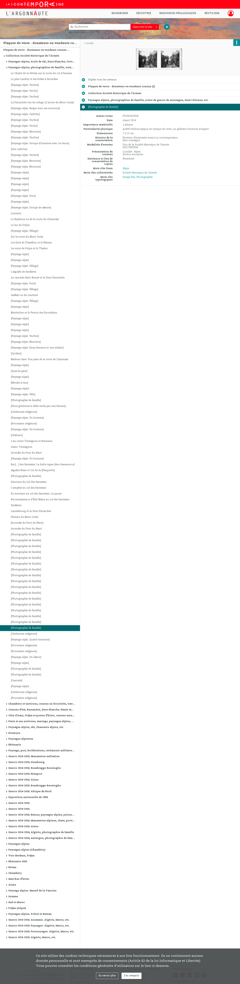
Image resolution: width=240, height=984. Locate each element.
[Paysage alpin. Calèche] (25, 114)
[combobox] (144, 27)
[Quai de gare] (19, 371)
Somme (13, 896)
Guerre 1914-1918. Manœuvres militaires (34, 756)
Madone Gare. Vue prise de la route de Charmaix (39, 359)
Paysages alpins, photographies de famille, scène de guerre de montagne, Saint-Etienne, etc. (41, 67)
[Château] (17, 435)
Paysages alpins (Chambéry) (26, 850)
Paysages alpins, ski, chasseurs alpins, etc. (36, 727)
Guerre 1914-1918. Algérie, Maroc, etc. (32, 937)
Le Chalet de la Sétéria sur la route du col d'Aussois (41, 73)
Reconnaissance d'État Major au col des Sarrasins (40, 499)
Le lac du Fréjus (20, 225)
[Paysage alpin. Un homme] (27, 418)
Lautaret (16, 213)
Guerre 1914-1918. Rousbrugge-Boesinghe (34, 768)
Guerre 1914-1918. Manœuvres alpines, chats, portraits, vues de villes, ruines (41, 821)
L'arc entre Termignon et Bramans (31, 441)
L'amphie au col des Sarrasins (28, 488)
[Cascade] (16, 680)
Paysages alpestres (20, 739)
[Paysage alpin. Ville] (23, 394)
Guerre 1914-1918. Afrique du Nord (29, 791)
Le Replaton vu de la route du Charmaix (35, 219)
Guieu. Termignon (21, 447)
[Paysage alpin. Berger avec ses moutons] (35, 108)
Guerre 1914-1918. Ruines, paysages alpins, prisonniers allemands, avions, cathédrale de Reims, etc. (41, 815)
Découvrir (143, 13)
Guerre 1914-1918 (18, 803)
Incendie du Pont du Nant (26, 453)
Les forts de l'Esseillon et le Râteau (31, 243)
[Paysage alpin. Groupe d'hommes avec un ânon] (40, 143)
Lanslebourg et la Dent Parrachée (31, 511)
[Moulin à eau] (19, 383)
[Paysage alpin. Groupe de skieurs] (31, 208)
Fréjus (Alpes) (17, 908)
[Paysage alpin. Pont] (23, 196)
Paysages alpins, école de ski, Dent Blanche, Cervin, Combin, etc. (41, 62)
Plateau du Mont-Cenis (24, 517)
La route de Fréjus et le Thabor (29, 248)
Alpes (126, 168)
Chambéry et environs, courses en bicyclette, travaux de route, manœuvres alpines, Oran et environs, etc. (41, 704)
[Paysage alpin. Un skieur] (26, 657)
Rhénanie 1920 (17, 861)
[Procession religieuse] (24, 424)
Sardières (16, 505)
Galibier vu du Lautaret (24, 295)
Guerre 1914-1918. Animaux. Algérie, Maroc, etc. (39, 920)
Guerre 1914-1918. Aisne (23, 780)
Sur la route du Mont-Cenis (27, 237)
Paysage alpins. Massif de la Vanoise (32, 891)
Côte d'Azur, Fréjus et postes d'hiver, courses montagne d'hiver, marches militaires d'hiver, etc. (41, 715)
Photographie (144, 177)
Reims (12, 867)
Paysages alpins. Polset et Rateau (30, 914)
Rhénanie (14, 745)
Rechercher (120, 13)
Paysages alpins (19, 844)
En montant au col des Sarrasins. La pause (36, 494)
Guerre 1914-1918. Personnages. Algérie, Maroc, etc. (41, 931)
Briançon (14, 733)
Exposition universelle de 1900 (28, 797)
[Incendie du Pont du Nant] (27, 523)
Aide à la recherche (83, 33)
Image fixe (129, 177)
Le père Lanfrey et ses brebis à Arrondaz (34, 79)
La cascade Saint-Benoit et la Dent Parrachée (38, 278)
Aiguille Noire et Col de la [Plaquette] (33, 470)
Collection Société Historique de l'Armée (32, 56)
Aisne (12, 885)
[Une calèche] (19, 149)
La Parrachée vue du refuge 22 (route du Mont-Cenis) (42, 102)
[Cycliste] (16, 353)
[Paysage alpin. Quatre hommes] (30, 640)
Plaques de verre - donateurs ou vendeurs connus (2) (36, 50)
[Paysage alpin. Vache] (24, 91)
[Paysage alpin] (20, 172)
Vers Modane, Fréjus (21, 856)
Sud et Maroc (16, 902)
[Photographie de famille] (26, 400)
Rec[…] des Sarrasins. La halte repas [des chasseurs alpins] (44, 464)
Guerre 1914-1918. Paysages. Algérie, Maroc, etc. (39, 926)
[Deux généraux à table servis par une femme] (38, 406)
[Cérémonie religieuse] (24, 412)
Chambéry (15, 873)
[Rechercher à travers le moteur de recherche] (101, 27)
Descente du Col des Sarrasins (28, 482)
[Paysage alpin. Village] (24, 231)
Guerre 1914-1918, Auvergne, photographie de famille (41, 838)
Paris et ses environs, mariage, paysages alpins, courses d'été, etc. (41, 721)
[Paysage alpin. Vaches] (25, 85)
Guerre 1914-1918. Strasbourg (26, 762)
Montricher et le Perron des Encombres (34, 313)
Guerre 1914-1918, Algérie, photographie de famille (41, 832)
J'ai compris (131, 975)
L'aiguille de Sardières (23, 272)
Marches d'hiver (18, 879)
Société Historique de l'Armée (140, 173)
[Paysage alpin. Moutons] (26, 132)
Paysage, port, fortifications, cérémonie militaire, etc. (41, 750)
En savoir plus (107, 975)
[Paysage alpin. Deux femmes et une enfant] (37, 348)
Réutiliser (211, 13)
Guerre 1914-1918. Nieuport (25, 774)
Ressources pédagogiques (177, 13)
